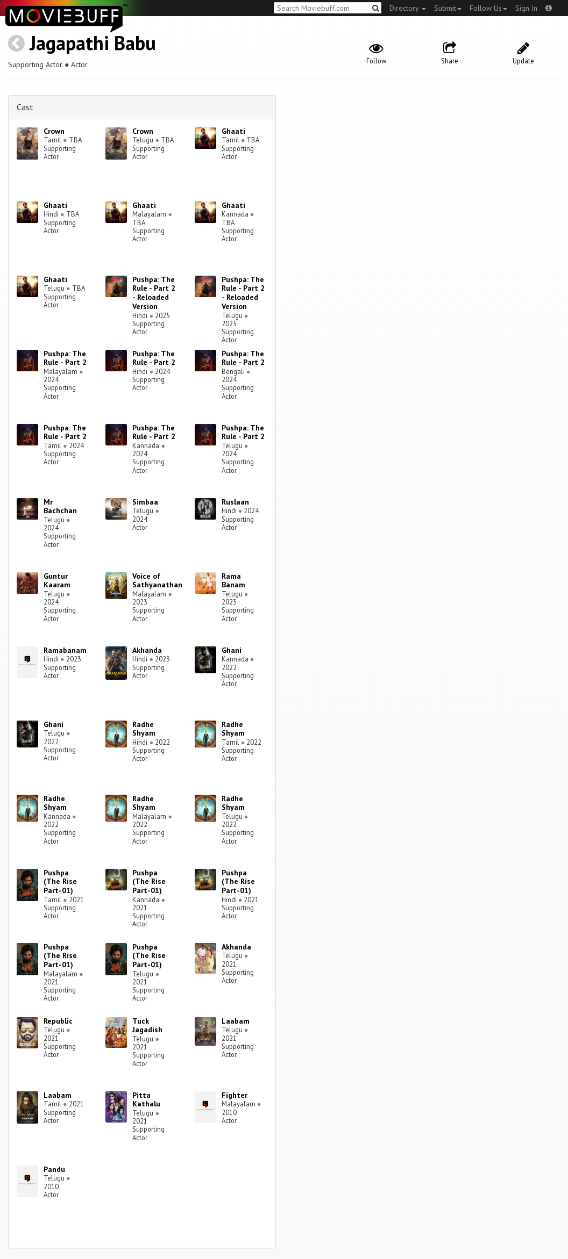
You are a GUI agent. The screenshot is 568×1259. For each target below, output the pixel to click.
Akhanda (147, 650)
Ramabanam (65, 650)
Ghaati (233, 131)
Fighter (234, 1095)
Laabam (236, 1021)
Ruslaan (235, 502)
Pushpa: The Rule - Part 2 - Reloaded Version (153, 293)
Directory (407, 8)
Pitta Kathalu (146, 1099)
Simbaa (145, 502)
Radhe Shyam (143, 729)
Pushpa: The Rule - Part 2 (65, 358)
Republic (58, 1021)
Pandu (54, 1169)
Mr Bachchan (60, 506)
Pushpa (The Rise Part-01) (60, 882)
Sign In (526, 8)
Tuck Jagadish (147, 1025)
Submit (447, 8)
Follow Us (488, 8)
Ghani (232, 650)
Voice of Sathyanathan (157, 580)
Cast (25, 107)
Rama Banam (233, 580)
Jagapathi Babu (93, 42)
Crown (54, 131)
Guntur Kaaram (57, 580)
